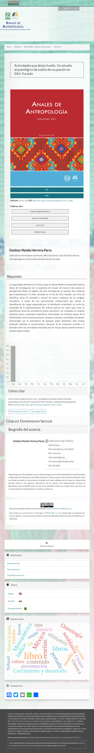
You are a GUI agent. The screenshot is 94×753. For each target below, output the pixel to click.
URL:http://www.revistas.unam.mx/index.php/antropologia (31, 721)
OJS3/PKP (63, 745)
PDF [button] (46, 190)
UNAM (44, 745)
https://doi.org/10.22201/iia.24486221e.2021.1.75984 (52, 201)
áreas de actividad (40, 218)
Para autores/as (13, 570)
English (11, 594)
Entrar (76, 8)
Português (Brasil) (15, 609)
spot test (40, 225)
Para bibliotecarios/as (16, 575)
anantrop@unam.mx (70, 721)
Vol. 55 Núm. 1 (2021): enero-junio (37, 47)
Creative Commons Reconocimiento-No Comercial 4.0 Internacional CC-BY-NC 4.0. (54, 737)
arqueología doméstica (40, 211)
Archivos (17, 47)
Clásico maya (40, 232)
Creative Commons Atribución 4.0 (58, 509)
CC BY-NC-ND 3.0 (50, 513)
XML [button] (47, 196)
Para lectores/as (13, 564)
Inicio (9, 47)
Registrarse (67, 8)
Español (11, 601)
